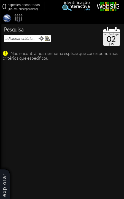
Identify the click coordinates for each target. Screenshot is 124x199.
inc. (11, 9)
